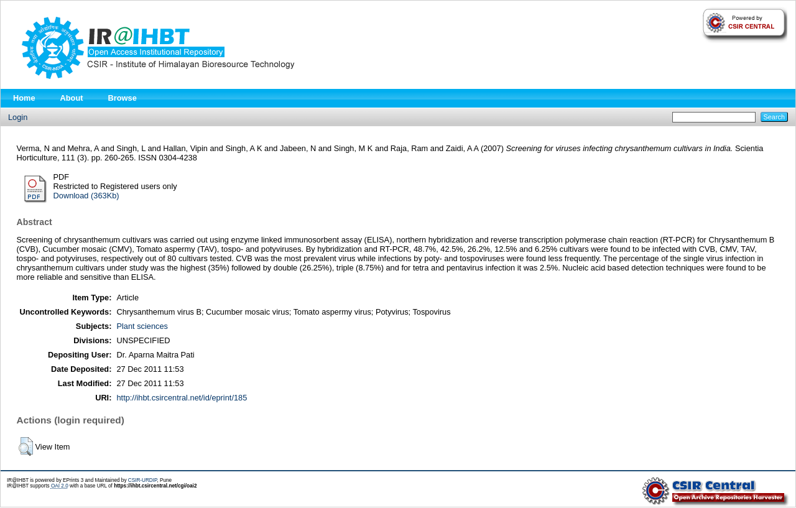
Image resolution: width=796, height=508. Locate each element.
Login (17, 117)
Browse (122, 98)
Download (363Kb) (86, 195)
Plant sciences (142, 326)
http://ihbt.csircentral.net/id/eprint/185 (181, 397)
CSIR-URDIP (142, 480)
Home (24, 98)
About (71, 98)
